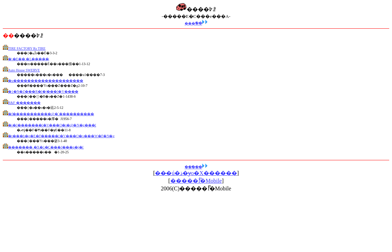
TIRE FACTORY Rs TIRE (26, 48)
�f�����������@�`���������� (51, 114)
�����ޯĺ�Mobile (196, 181)
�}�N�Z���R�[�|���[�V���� (43, 91)
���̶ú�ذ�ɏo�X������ (196, 173)
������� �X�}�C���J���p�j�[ (46, 147)
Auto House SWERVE (24, 70)
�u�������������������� (45, 81)
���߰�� (196, 23)
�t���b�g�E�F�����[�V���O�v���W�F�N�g (61, 136)
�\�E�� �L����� (28, 59)
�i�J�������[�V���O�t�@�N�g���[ (52, 125)
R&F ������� (24, 103)
